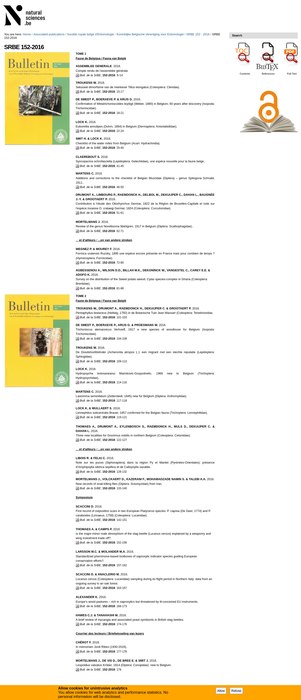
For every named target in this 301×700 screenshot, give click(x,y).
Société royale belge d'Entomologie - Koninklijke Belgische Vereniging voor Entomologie (125, 34)
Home (27, 34)
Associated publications (49, 34)
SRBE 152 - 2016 (198, 34)
